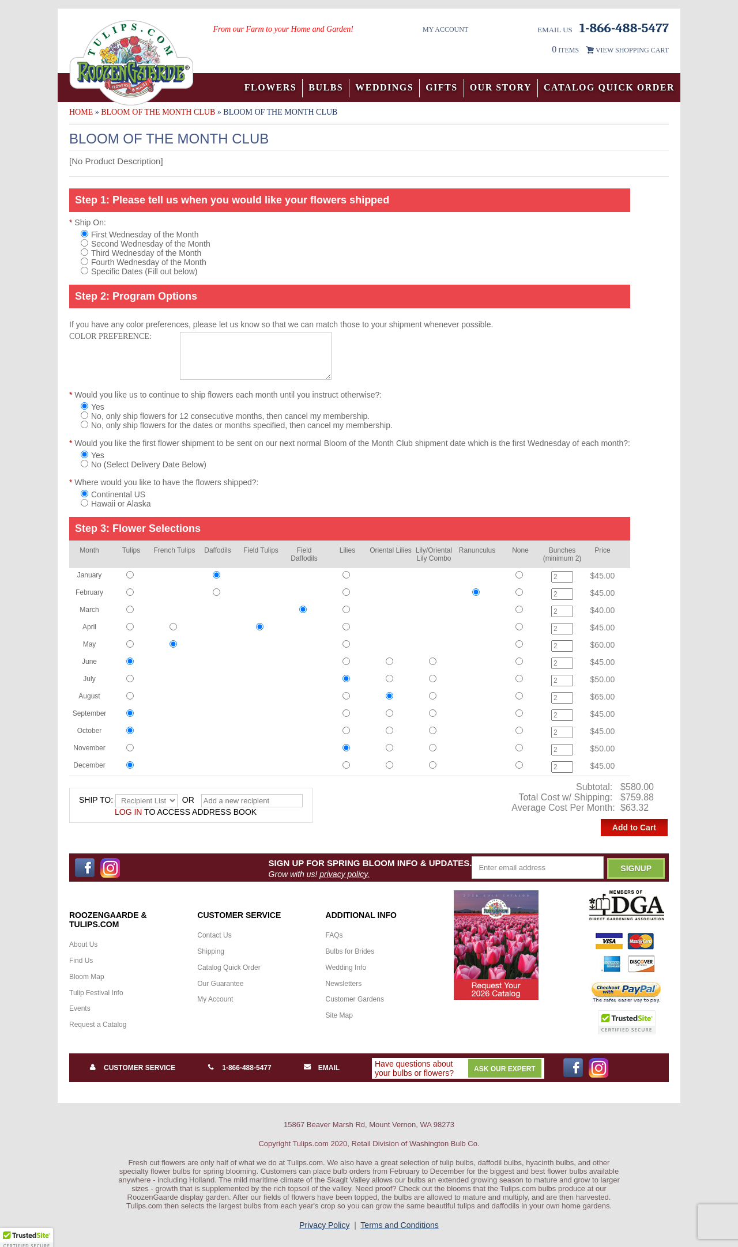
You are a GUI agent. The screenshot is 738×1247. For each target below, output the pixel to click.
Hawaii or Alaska (116, 503)
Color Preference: (110, 336)
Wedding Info (346, 967)
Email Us (555, 29)
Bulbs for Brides (350, 951)
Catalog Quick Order (609, 87)
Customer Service (139, 1068)
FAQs (334, 935)
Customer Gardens (355, 999)
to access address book (186, 812)
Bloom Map (86, 977)
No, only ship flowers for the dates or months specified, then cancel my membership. (237, 425)
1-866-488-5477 (246, 1068)
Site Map (339, 1015)
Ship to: (96, 799)
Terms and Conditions (399, 1225)
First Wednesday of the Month (140, 234)
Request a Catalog (97, 1025)
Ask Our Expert (505, 1069)
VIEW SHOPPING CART (632, 50)
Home (81, 112)
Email (329, 1068)
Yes (92, 406)
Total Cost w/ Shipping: (566, 797)
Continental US (113, 494)
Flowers (270, 87)
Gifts (442, 87)
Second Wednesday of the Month (145, 243)
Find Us (81, 961)
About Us (83, 944)
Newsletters (344, 984)
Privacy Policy (324, 1225)
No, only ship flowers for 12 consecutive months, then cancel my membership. (225, 416)
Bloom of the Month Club (158, 112)
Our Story (501, 87)
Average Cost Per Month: (564, 808)
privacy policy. (344, 874)
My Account (445, 29)
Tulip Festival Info (96, 993)
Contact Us (214, 935)
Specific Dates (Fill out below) (139, 271)
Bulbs (325, 87)
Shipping (210, 951)
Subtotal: (595, 787)
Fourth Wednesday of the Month (143, 262)
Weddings (384, 87)
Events (80, 1008)
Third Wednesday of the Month (141, 253)
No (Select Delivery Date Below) (143, 464)
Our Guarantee (220, 984)
